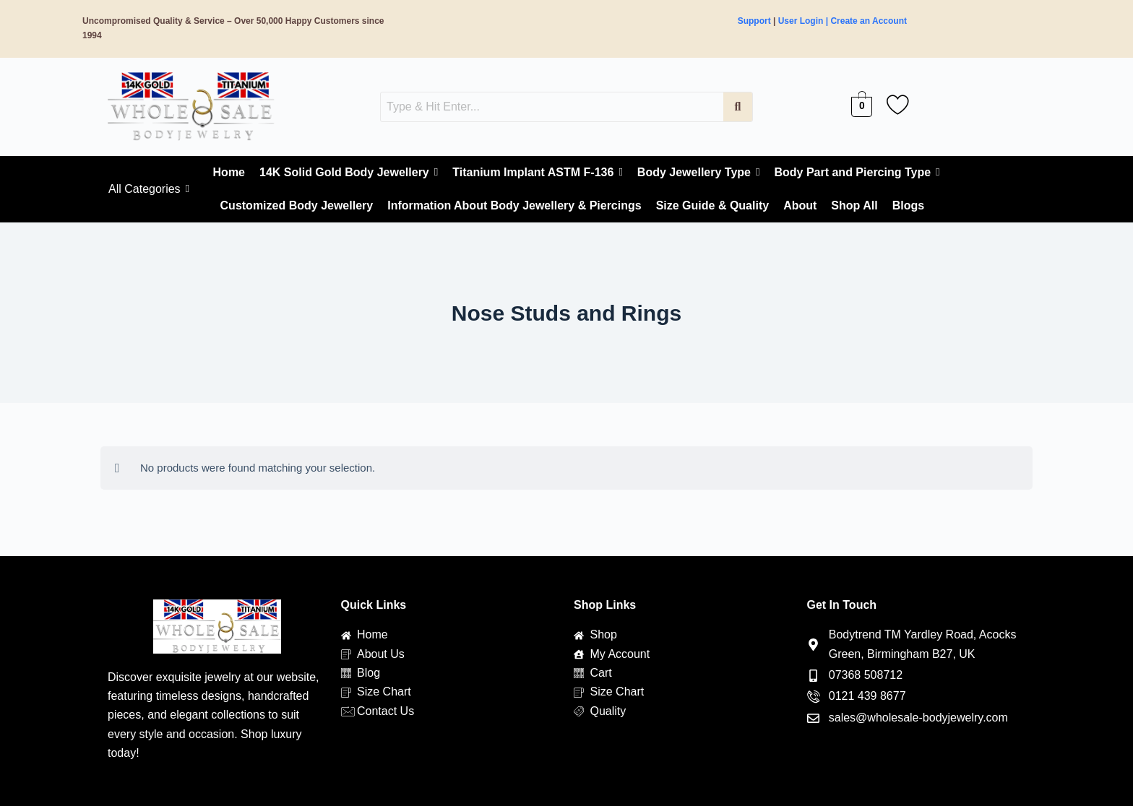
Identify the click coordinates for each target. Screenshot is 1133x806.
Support (754, 21)
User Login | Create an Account (842, 21)
